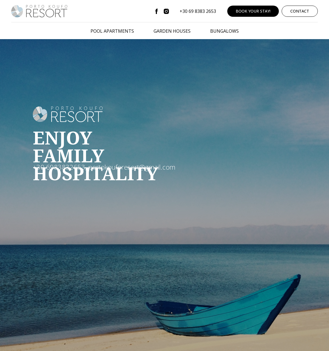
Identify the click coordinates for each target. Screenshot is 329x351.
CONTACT (299, 11)
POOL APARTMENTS (112, 31)
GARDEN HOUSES (172, 31)
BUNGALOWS (224, 31)
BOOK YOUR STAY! (253, 11)
